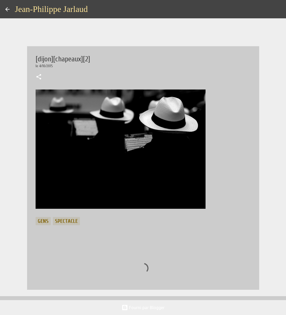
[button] (39, 77)
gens (43, 221)
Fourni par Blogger (143, 307)
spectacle (66, 221)
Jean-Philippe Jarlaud (51, 9)
